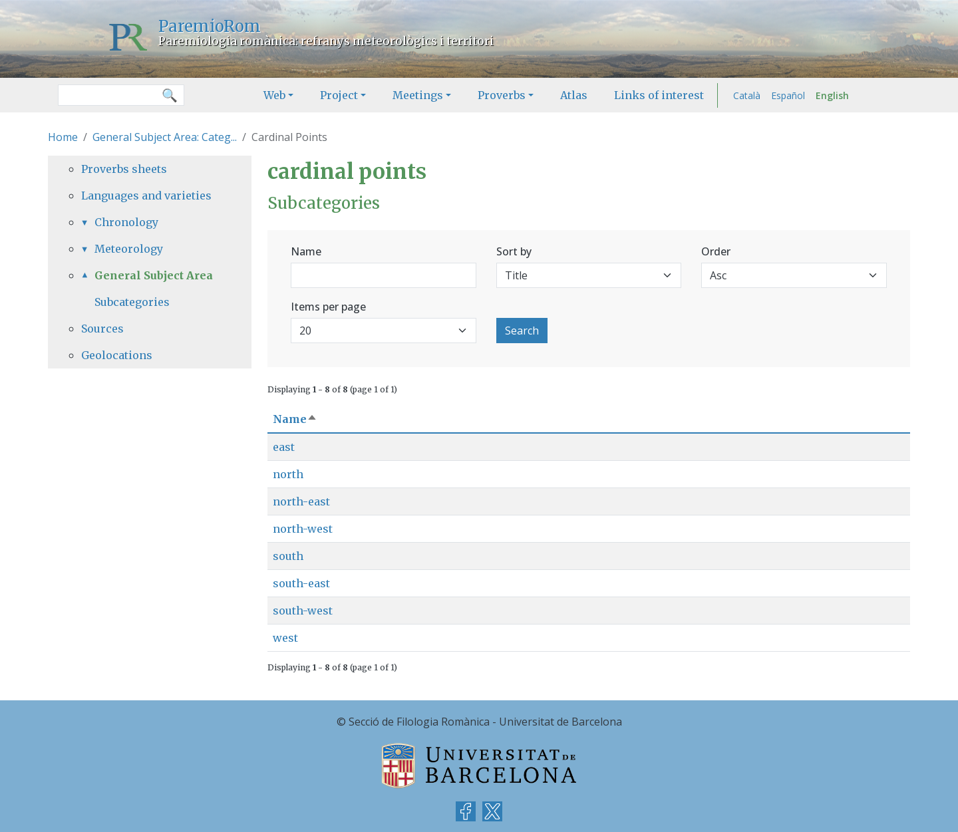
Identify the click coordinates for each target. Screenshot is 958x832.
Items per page (328, 306)
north (288, 474)
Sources (102, 328)
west (285, 637)
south (288, 556)
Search (522, 330)
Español (788, 95)
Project (339, 95)
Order (715, 251)
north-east (301, 501)
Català (746, 95)
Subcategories (132, 302)
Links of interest (659, 95)
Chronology (126, 222)
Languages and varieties (146, 195)
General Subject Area (153, 275)
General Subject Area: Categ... (164, 137)
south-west (303, 610)
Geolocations (116, 355)
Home (63, 137)
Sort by (514, 251)
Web (274, 95)
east (284, 447)
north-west (303, 528)
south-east (301, 583)
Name (306, 251)
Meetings (418, 95)
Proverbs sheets (124, 169)
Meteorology (128, 248)
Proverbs (502, 95)
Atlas (573, 95)
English (832, 95)
